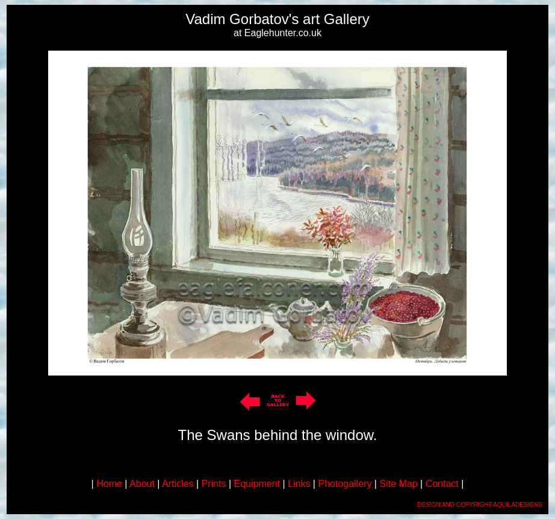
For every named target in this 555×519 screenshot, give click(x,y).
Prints (214, 484)
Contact (442, 484)
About (142, 484)
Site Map (398, 484)
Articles (177, 484)
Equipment (257, 484)
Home (109, 484)
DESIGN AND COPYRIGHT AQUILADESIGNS (479, 505)
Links (299, 484)
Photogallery (344, 484)
